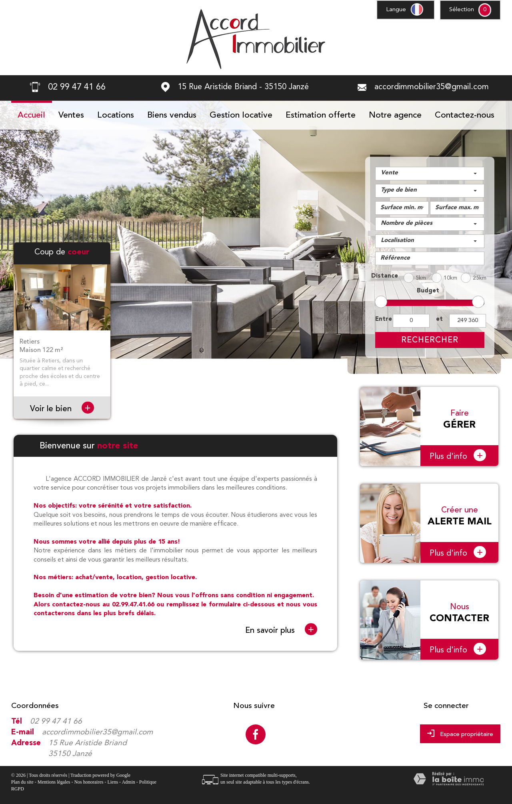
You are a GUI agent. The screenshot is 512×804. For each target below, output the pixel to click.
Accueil (31, 115)
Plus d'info (458, 455)
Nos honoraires (88, 782)
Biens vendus (171, 115)
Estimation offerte (321, 115)
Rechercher (429, 340)
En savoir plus (281, 629)
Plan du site (22, 782)
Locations (115, 115)
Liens (112, 782)
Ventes (71, 115)
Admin (128, 782)
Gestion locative (241, 115)
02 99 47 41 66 (56, 722)
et (439, 319)
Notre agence (395, 115)
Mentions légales (54, 782)
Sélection (461, 10)
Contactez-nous (464, 115)
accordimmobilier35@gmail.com (431, 87)
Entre (382, 319)
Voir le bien (62, 408)
